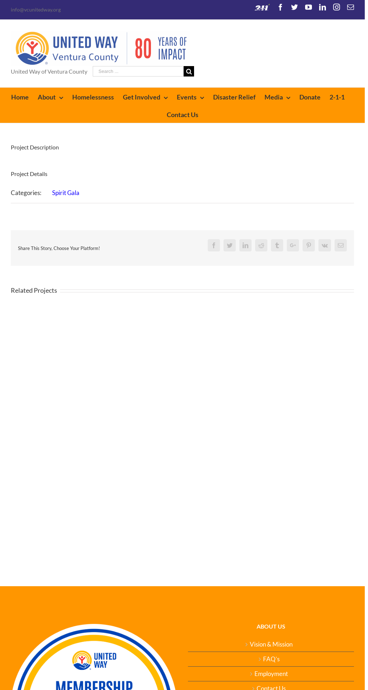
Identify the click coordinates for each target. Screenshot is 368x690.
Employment (271, 673)
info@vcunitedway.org (36, 9)
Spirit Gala (65, 192)
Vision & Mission (271, 644)
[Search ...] (138, 71)
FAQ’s (271, 659)
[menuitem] (24, 96)
